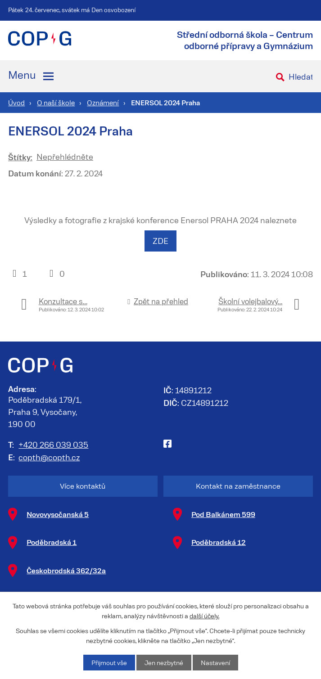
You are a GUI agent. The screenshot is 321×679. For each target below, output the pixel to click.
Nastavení (215, 662)
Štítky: (20, 157)
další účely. (204, 616)
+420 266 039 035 (53, 445)
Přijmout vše (109, 662)
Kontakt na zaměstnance (238, 485)
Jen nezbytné (164, 662)
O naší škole (56, 103)
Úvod (16, 103)
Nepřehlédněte (64, 157)
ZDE (160, 241)
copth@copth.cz (49, 457)
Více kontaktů (82, 485)
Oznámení (103, 103)
